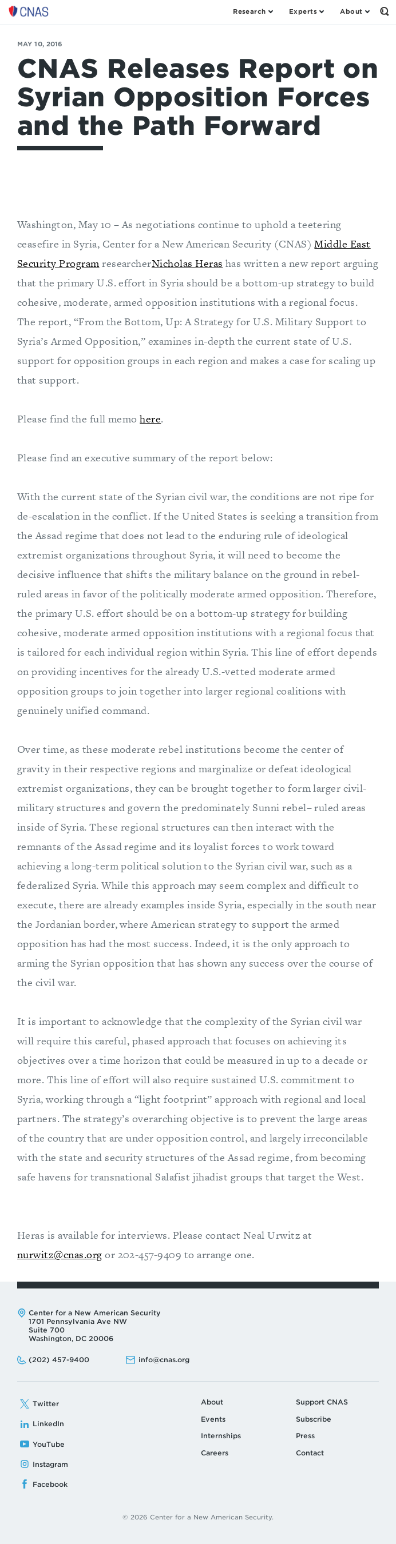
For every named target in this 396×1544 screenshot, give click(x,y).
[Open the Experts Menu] (306, 11)
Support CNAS (322, 1402)
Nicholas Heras (187, 263)
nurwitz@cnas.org (59, 1254)
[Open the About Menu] (354, 11)
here (150, 419)
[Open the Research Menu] (252, 11)
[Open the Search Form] (384, 11)
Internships (221, 1435)
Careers (214, 1453)
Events (213, 1419)
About (212, 1402)
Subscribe (313, 1419)
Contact (310, 1453)
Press (305, 1435)
